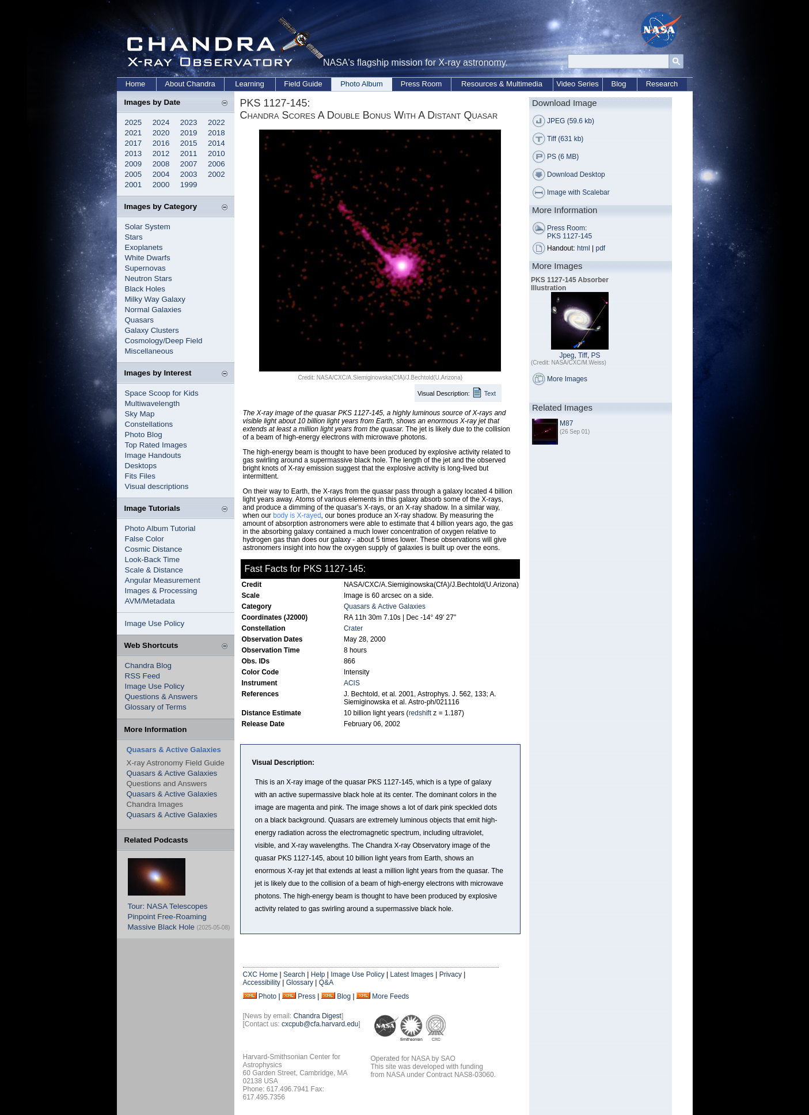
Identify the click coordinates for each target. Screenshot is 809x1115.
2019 (188, 132)
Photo (267, 996)
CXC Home (260, 974)
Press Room (421, 83)
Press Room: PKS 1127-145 (569, 232)
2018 (216, 132)
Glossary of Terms (156, 707)
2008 (161, 164)
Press (307, 996)
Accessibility (261, 983)
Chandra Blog (148, 665)
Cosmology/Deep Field (164, 340)
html (583, 248)
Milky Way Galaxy (155, 299)
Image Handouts (153, 455)
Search (294, 974)
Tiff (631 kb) (565, 139)
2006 (216, 164)
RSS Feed (143, 676)
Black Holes (145, 289)
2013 (133, 153)
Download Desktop (576, 174)
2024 (161, 122)
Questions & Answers (161, 696)
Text (490, 393)
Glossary (299, 983)
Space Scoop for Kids (162, 393)
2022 (216, 122)
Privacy (450, 974)
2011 (188, 153)
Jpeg (566, 355)
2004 (161, 174)
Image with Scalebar (578, 192)
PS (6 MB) (563, 157)
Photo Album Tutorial (160, 528)
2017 (133, 143)
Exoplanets (144, 247)
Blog (618, 83)
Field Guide (303, 83)
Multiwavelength (152, 403)
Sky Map (140, 413)
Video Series (577, 83)
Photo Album (361, 83)
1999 (188, 184)
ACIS (352, 683)
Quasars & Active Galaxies (172, 773)
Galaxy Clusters (152, 330)
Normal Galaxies (153, 309)
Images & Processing (161, 590)
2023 (188, 122)
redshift (420, 713)
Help (318, 974)
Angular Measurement (162, 580)
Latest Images (411, 974)
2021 (133, 132)
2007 (188, 164)
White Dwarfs (147, 257)
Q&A (326, 983)
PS (596, 355)
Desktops (141, 465)
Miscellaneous (149, 351)
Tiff (582, 355)
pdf (601, 248)
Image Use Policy (155, 623)
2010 (216, 153)
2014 (216, 143)
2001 (133, 184)
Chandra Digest (317, 1016)
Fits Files (140, 476)
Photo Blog (143, 434)
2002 (216, 174)
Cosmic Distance (154, 549)
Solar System (147, 226)
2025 (133, 122)
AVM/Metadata (150, 601)
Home (136, 83)
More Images (567, 379)
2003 (188, 174)
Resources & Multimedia (501, 83)
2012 (161, 153)
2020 (161, 132)
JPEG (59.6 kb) (570, 121)
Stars (134, 237)
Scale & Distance (154, 570)
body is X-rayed (297, 515)
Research (662, 83)
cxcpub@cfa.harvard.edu (320, 1024)
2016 (161, 143)
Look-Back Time (152, 559)
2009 (133, 164)
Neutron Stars (148, 278)
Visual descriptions (157, 486)
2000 (161, 184)
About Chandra (190, 83)
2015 (188, 143)
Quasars (139, 320)
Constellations (149, 424)
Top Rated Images (156, 445)
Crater (353, 628)
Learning (249, 83)
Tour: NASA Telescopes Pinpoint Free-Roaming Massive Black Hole (168, 916)
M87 (566, 423)
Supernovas (145, 268)
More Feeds (390, 996)
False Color (144, 538)
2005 (133, 174)
